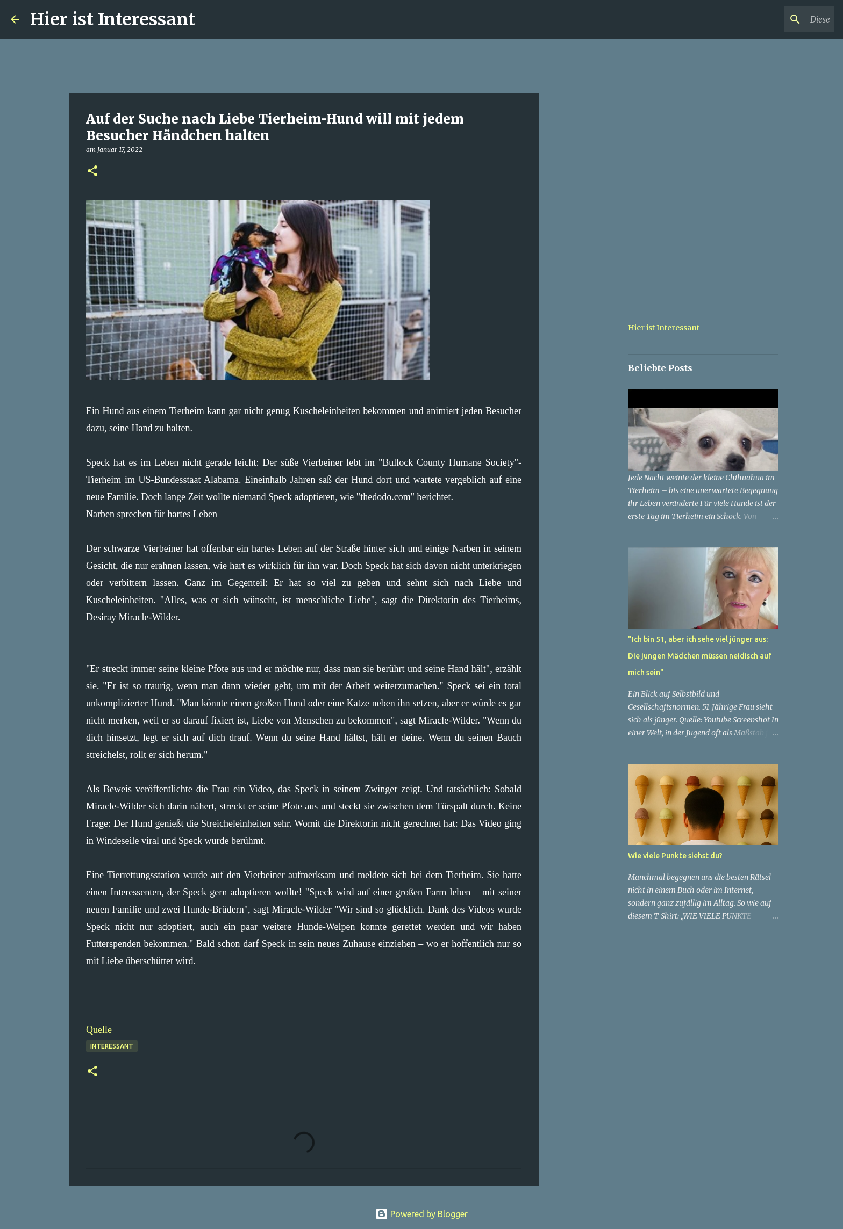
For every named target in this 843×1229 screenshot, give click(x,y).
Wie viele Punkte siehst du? (675, 855)
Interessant (111, 1046)
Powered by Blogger (421, 1214)
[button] (92, 171)
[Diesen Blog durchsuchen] (777, 19)
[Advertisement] (593, 464)
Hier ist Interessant (112, 19)
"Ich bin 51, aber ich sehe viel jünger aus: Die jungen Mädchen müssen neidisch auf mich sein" (699, 656)
